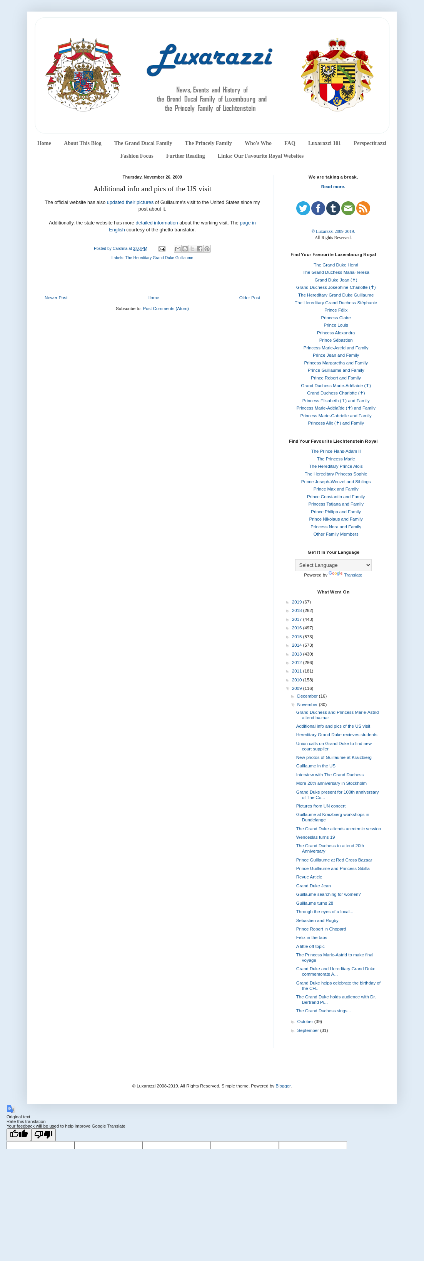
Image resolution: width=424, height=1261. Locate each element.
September (308, 1030)
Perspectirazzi (370, 143)
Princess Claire (336, 317)
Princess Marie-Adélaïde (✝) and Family (336, 408)
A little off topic (310, 946)
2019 (297, 602)
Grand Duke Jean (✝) (336, 280)
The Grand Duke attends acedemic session (338, 828)
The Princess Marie (336, 459)
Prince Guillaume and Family (336, 370)
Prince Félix (335, 310)
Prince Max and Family (336, 489)
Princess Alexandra (336, 332)
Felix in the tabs (311, 937)
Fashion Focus (137, 156)
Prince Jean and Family (336, 355)
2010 (297, 680)
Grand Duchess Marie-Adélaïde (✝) (336, 385)
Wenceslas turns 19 (315, 837)
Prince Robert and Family (336, 378)
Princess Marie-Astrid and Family (336, 348)
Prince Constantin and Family (336, 496)
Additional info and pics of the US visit (333, 726)
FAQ (289, 143)
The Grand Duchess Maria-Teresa (336, 272)
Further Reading (185, 156)
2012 (297, 662)
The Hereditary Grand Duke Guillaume (159, 258)
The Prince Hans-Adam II (336, 451)
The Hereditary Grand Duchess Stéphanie (336, 302)
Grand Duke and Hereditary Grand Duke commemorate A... (336, 971)
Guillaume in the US (316, 766)
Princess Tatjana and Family (336, 504)
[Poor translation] (43, 1134)
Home (44, 143)
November (308, 704)
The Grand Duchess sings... (323, 1010)
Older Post (249, 297)
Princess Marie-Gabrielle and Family (336, 415)
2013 (297, 654)
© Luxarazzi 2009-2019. (333, 231)
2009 (297, 688)
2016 (297, 627)
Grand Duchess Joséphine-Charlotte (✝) (336, 287)
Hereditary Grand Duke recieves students (336, 734)
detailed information (156, 223)
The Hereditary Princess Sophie (336, 474)
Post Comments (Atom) (166, 308)
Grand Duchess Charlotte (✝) (336, 393)
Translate (345, 575)
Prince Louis (336, 325)
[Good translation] (19, 1134)
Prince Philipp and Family (336, 511)
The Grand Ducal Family (143, 143)
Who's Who (258, 143)
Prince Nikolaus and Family (336, 519)
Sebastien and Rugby (317, 920)
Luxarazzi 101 (324, 143)
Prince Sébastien (336, 340)
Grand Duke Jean (313, 885)
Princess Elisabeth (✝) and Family (336, 400)
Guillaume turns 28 (315, 903)
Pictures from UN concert (321, 806)
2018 (297, 610)
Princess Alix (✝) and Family (336, 423)
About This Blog (83, 143)
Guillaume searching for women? (328, 894)
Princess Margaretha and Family (336, 363)
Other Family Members (336, 534)
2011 (297, 671)
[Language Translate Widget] (333, 565)
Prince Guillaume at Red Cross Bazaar (334, 860)
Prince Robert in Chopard (321, 929)
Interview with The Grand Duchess (330, 774)
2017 (297, 619)
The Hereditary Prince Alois (336, 466)
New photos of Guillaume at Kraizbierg (334, 757)
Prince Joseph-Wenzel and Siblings (336, 481)
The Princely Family (208, 143)
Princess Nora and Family (335, 526)
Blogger (282, 1086)
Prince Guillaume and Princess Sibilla (333, 868)
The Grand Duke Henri (336, 265)
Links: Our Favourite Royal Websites (261, 156)
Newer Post (56, 297)
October (305, 1021)
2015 (297, 636)
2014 (297, 645)
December (308, 696)
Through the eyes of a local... (324, 911)
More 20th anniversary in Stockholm (331, 783)
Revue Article (309, 877)
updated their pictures (130, 202)
